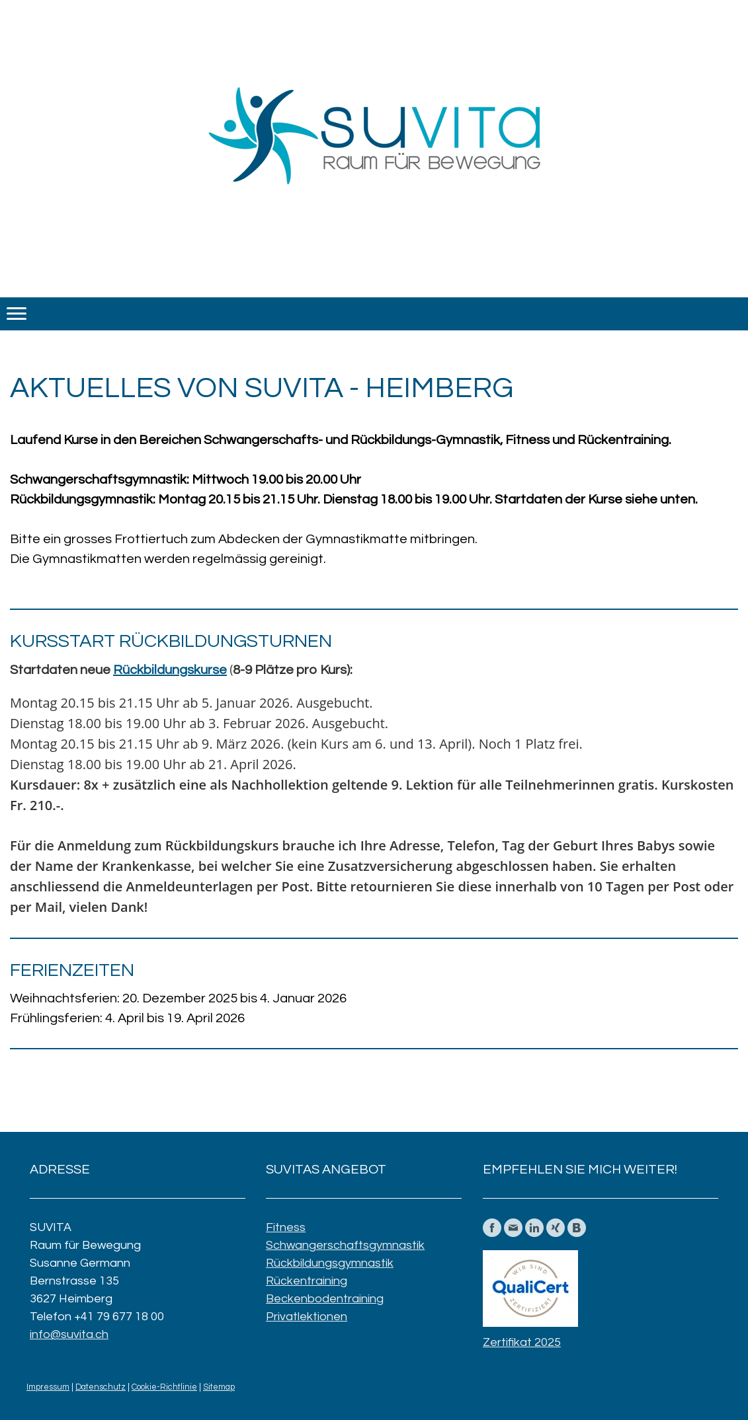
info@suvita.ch (69, 1334)
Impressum (47, 1387)
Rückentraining (306, 1281)
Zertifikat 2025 (522, 1342)
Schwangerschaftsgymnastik (345, 1245)
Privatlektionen (306, 1316)
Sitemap (219, 1387)
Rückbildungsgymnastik (330, 1263)
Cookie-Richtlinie (164, 1387)
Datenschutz (100, 1387)
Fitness (286, 1227)
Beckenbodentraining (325, 1298)
